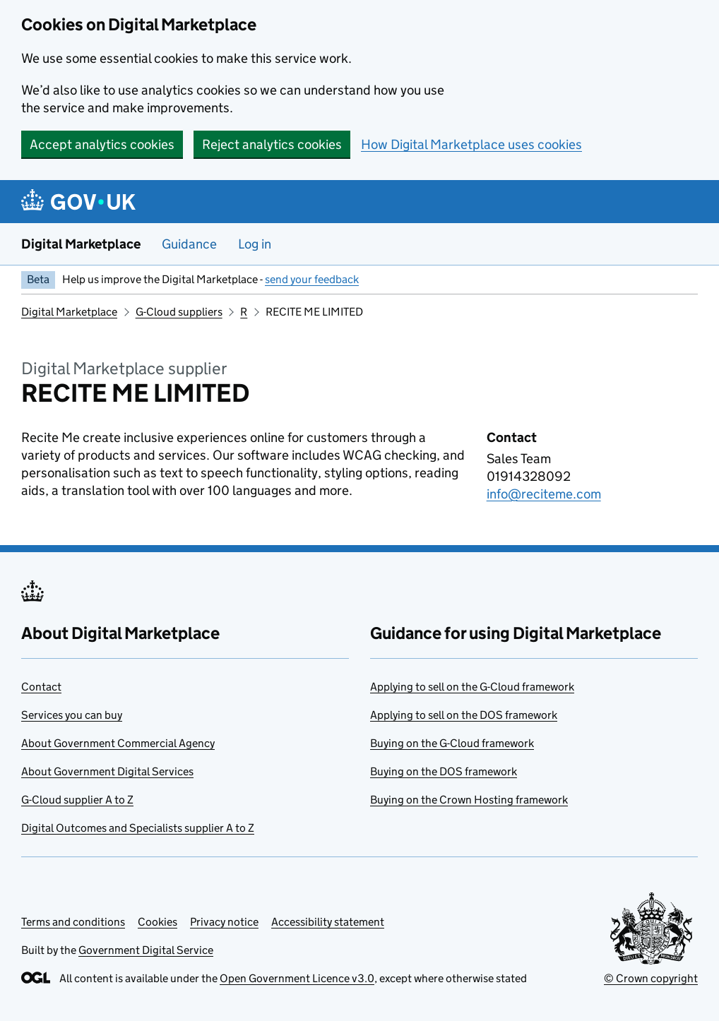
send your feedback (312, 279)
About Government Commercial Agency (118, 743)
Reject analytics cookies (272, 144)
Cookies (157, 922)
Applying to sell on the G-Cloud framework (472, 686)
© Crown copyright (651, 978)
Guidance (189, 244)
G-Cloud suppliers (179, 311)
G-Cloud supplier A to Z (77, 799)
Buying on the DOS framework (443, 771)
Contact (41, 686)
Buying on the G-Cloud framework (452, 743)
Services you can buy (71, 715)
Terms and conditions (73, 922)
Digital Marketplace (81, 244)
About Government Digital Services (107, 771)
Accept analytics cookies (102, 144)
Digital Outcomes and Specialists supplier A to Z (137, 828)
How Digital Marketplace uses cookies (471, 144)
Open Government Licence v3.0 (297, 978)
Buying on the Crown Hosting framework (469, 799)
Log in (254, 244)
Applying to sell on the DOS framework (463, 715)
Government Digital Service (145, 950)
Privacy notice (224, 922)
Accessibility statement (327, 922)
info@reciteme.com (544, 494)
